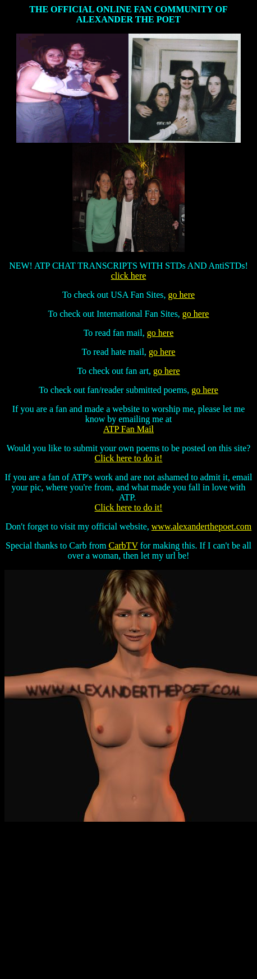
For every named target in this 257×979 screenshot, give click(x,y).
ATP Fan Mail (128, 429)
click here (128, 275)
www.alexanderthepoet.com (201, 526)
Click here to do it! (129, 458)
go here (181, 294)
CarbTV (123, 545)
